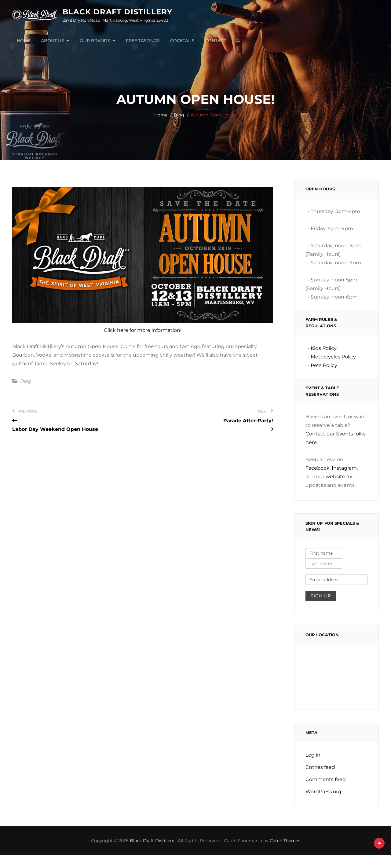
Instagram (344, 468)
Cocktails (182, 40)
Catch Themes (285, 840)
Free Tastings (143, 40)
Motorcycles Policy (333, 357)
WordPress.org (323, 791)
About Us (52, 40)
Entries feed (320, 767)
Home (24, 40)
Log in (312, 755)
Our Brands (95, 40)
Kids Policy (324, 348)
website (335, 476)
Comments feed (325, 779)
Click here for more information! (142, 330)
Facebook (317, 468)
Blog (179, 115)
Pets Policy (324, 365)
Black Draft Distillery (117, 11)
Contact (215, 40)
